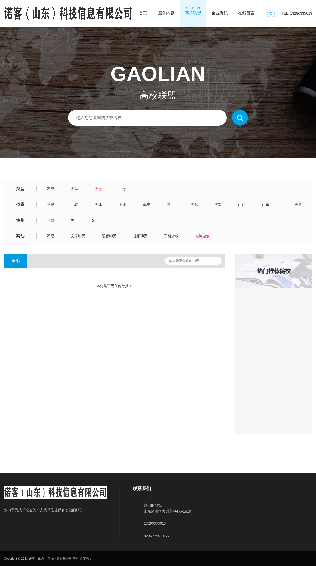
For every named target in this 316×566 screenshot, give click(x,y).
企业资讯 (219, 10)
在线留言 (246, 10)
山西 (241, 205)
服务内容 (166, 10)
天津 (98, 205)
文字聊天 (78, 236)
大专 (98, 189)
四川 (170, 205)
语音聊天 (109, 236)
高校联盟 (193, 10)
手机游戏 (171, 236)
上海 (122, 205)
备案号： (86, 558)
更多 (298, 205)
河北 (194, 205)
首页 (143, 10)
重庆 (146, 205)
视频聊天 (140, 236)
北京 (74, 205)
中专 (122, 189)
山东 (265, 205)
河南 (217, 205)
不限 (50, 189)
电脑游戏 (202, 236)
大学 (74, 189)
